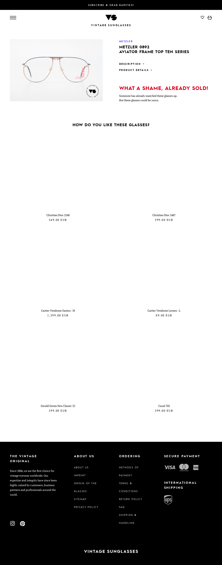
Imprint (80, 475)
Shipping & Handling (128, 518)
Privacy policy (86, 507)
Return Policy (131, 499)
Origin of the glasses (85, 487)
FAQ (122, 507)
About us (81, 467)
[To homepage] (111, 17)
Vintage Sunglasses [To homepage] (111, 25)
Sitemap (80, 499)
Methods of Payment (129, 471)
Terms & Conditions (128, 487)
